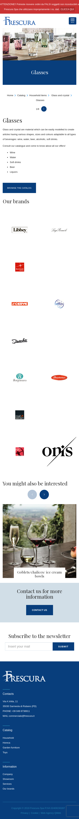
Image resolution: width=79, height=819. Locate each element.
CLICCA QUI (67, 9)
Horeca (6, 742)
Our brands (8, 788)
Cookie (34, 813)
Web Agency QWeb (51, 813)
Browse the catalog (19, 188)
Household (8, 738)
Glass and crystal (60, 95)
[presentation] (32, 494)
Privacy (24, 813)
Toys (5, 752)
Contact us (39, 610)
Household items (38, 95)
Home (10, 95)
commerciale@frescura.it (21, 716)
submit (63, 646)
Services (7, 784)
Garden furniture (11, 747)
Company (8, 774)
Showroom (8, 779)
